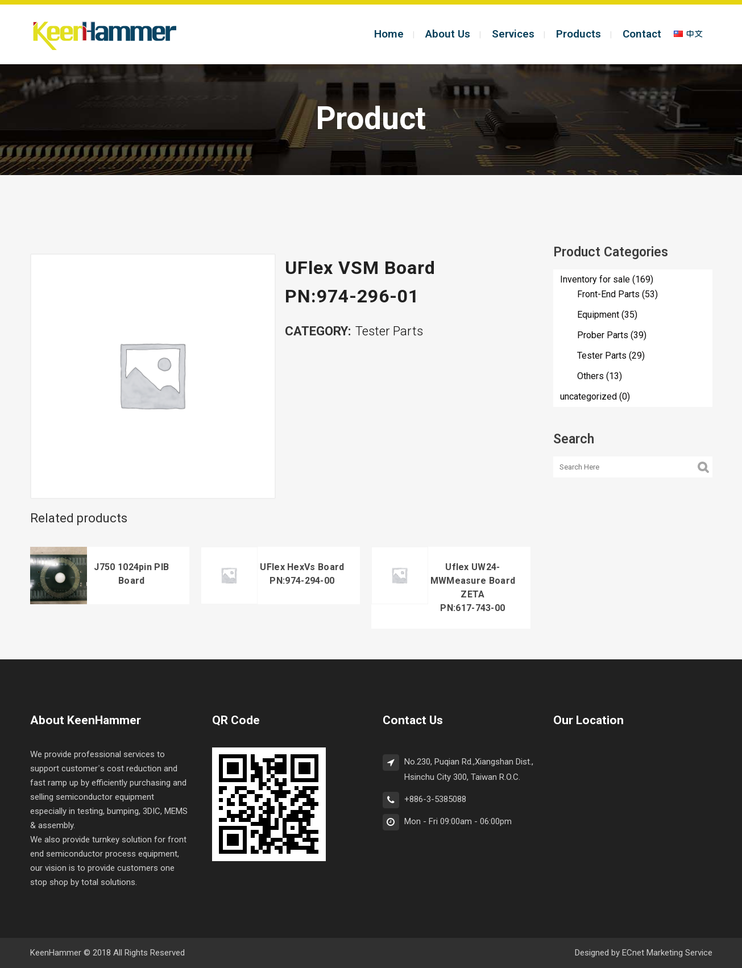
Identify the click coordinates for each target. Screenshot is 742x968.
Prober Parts (602, 335)
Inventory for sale (595, 279)
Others (590, 376)
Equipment (598, 314)
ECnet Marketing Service (667, 953)
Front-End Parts (608, 294)
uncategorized (588, 396)
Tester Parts (389, 332)
